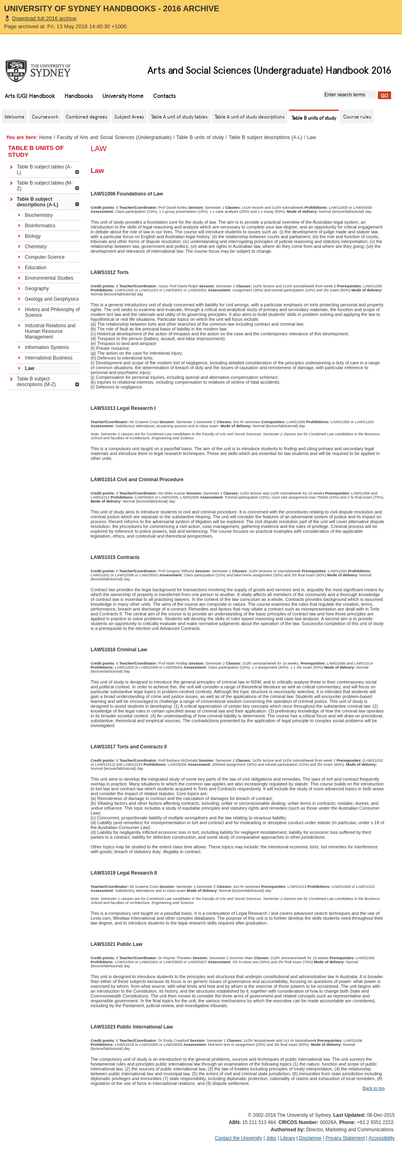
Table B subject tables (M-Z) (45, 185)
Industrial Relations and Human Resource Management (50, 331)
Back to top (374, 1088)
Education (35, 267)
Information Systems (47, 347)
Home (45, 137)
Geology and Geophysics (52, 299)
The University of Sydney (46, 71)
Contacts (164, 95)
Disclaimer (310, 1138)
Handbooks (78, 95)
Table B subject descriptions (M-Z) (36, 381)
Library (287, 1138)
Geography (37, 288)
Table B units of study (200, 137)
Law (29, 368)
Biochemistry (39, 215)
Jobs (271, 1138)
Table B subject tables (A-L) (44, 169)
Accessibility (382, 1138)
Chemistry (36, 246)
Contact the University (238, 1138)
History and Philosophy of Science (52, 312)
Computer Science (45, 257)
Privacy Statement (345, 1138)
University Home (122, 95)
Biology (33, 236)
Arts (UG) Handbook (30, 95)
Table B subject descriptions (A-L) (266, 137)
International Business (49, 358)
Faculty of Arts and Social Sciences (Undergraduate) (114, 137)
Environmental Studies (49, 278)
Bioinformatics (40, 226)
